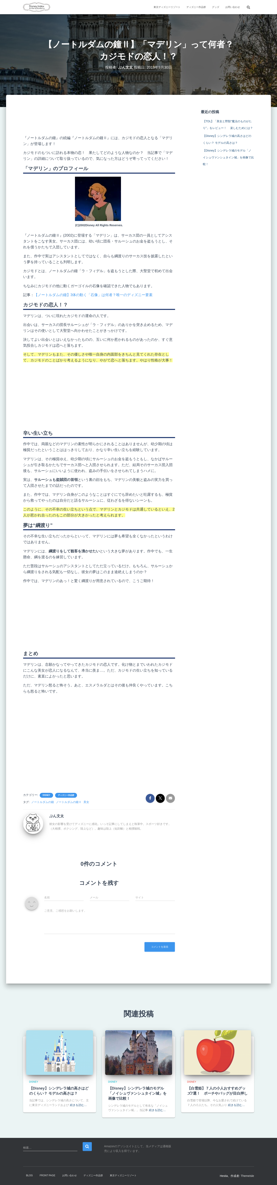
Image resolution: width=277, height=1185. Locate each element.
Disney (46, 795)
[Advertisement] (99, 118)
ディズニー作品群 (196, 7)
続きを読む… (78, 1105)
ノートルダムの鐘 (42, 802)
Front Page (47, 1175)
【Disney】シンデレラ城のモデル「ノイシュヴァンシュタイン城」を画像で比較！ (228, 157)
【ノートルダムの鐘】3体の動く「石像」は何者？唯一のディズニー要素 (93, 295)
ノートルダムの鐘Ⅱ (68, 802)
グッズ (215, 7)
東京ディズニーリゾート (167, 7)
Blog (29, 1175)
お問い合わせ (232, 7)
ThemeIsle (247, 1175)
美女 (86, 802)
